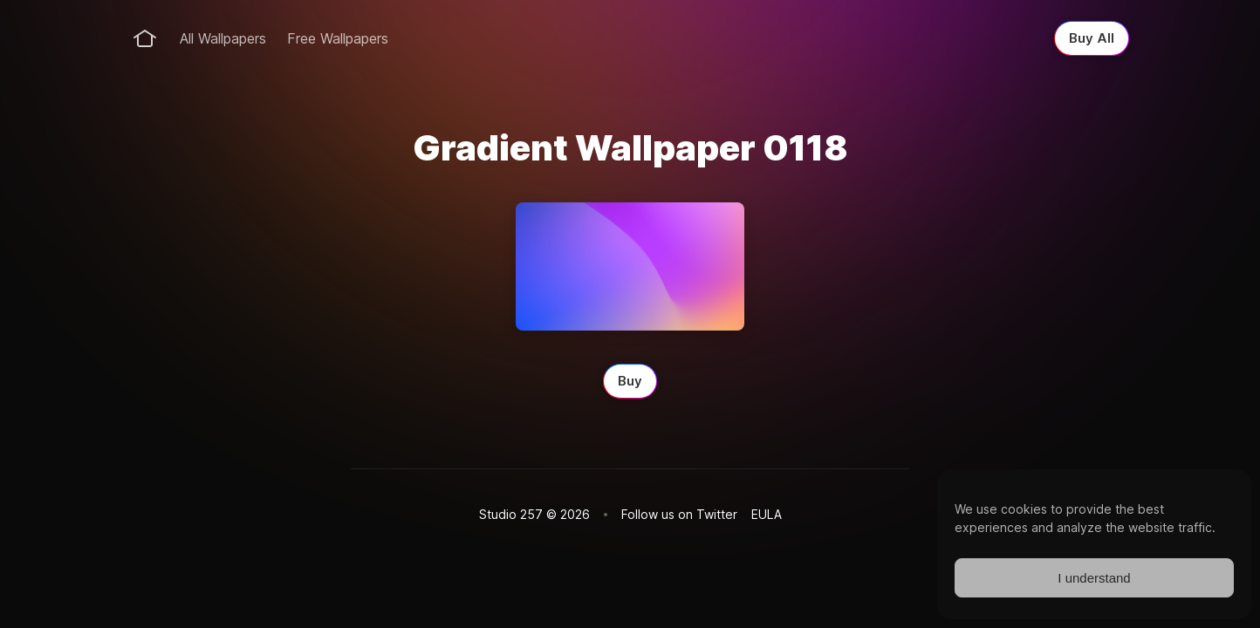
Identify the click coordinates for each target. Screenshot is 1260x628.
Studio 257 (511, 514)
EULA (766, 514)
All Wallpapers (223, 38)
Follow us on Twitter (679, 514)
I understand (1094, 577)
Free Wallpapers (337, 38)
